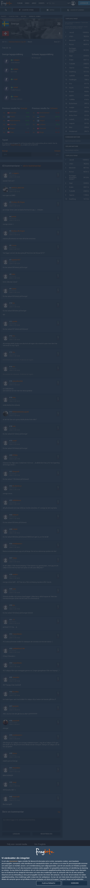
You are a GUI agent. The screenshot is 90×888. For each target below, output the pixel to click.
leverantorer (14, 861)
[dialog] (45, 867)
